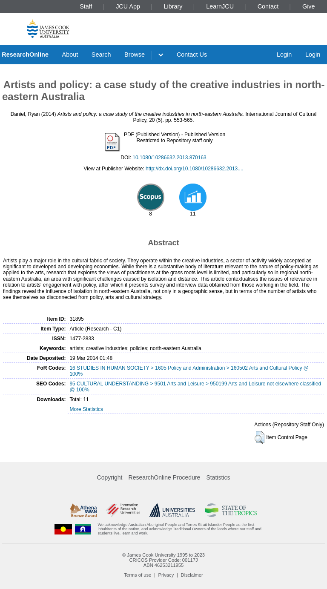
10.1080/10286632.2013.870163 (169, 158)
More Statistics (86, 409)
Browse (134, 54)
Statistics (218, 477)
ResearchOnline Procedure (165, 477)
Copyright (110, 477)
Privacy (166, 575)
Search (101, 54)
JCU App (128, 6)
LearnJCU (220, 6)
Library (173, 6)
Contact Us (192, 54)
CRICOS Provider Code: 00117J (163, 560)
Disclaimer (192, 575)
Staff (86, 6)
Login (284, 54)
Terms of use (137, 575)
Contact (268, 6)
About (70, 54)
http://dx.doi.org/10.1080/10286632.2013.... (195, 169)
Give (308, 6)
